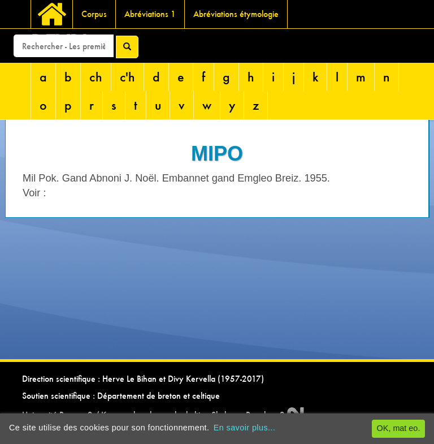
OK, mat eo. (398, 428)
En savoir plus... (245, 427)
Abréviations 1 (150, 13)
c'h (127, 76)
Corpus (94, 13)
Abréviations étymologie (236, 13)
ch (95, 76)
